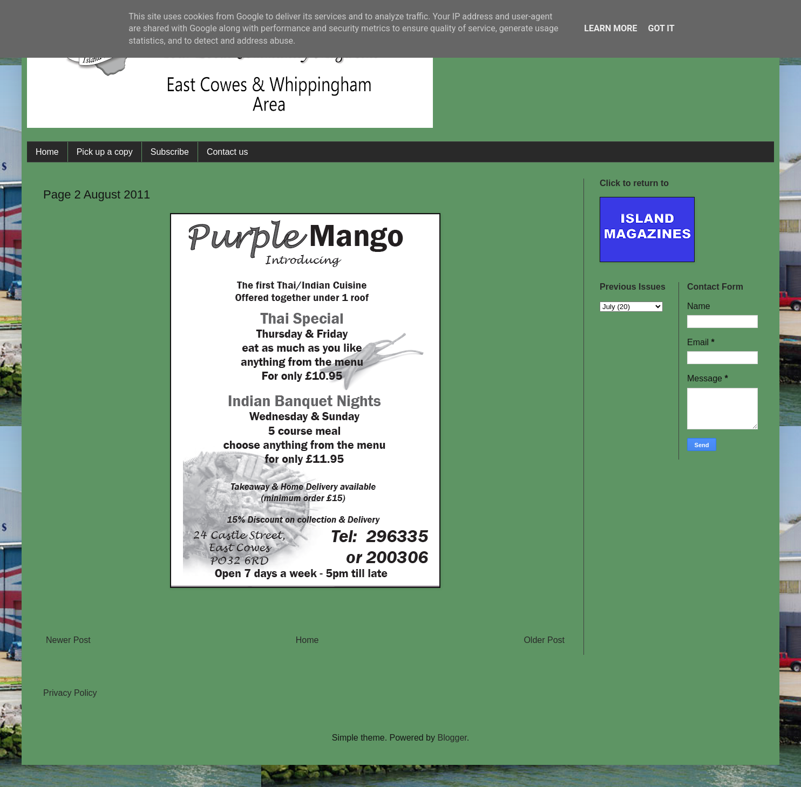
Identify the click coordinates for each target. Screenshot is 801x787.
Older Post (544, 640)
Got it (661, 28)
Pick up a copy (105, 151)
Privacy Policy (70, 692)
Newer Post (68, 640)
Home (47, 151)
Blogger (451, 737)
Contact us (227, 151)
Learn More (610, 28)
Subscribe (170, 151)
